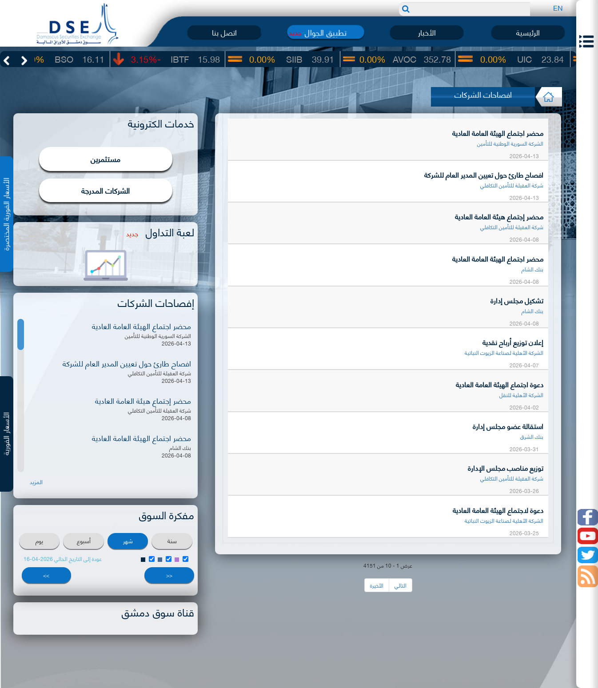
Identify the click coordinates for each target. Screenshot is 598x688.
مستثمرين (105, 158)
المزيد (36, 482)
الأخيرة (376, 585)
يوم (39, 540)
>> (46, 575)
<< (169, 575)
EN (558, 7)
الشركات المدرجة (105, 190)
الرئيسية (528, 32)
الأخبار (427, 32)
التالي (401, 585)
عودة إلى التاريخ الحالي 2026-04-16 (63, 558)
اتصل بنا (224, 32)
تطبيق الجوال (325, 32)
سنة (172, 540)
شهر (128, 540)
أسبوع (84, 540)
